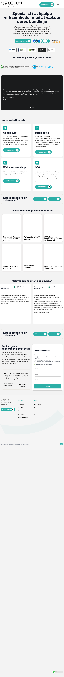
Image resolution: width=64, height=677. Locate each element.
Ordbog (36, 407)
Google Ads (21, 404)
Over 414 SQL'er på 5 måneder (32, 266)
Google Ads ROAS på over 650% (10, 267)
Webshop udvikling (23, 417)
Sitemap (36, 411)
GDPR (35, 414)
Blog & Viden (37, 404)
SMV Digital (21, 414)
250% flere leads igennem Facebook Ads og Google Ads (53, 238)
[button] (30, 107)
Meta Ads (20, 407)
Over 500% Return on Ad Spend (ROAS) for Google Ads (32, 237)
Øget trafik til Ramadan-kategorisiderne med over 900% (11, 238)
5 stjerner (55, 40)
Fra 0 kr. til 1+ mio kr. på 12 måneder (53, 267)
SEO (19, 411)
